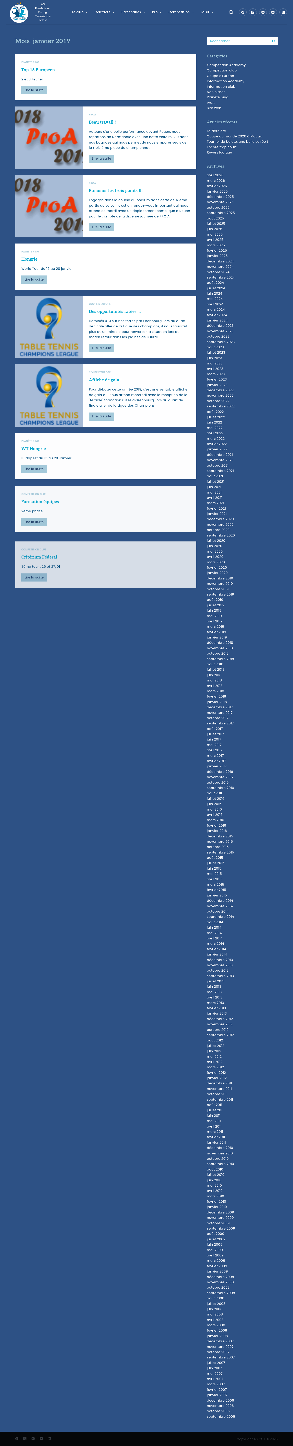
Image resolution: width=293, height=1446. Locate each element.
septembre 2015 (220, 852)
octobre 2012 (218, 1029)
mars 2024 (216, 309)
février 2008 (217, 1330)
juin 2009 (215, 1244)
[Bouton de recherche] (274, 41)
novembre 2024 (220, 266)
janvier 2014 (217, 954)
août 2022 (215, 411)
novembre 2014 (220, 906)
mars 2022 (216, 438)
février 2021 (216, 508)
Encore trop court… (223, 147)
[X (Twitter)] (253, 12)
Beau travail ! (102, 123)
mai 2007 (215, 1373)
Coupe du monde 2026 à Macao (234, 136)
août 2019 (215, 599)
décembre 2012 (220, 1019)
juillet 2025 (216, 223)
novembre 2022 (220, 395)
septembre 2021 (220, 470)
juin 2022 (214, 422)
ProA (92, 116)
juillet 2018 (216, 669)
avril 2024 (215, 304)
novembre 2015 (220, 841)
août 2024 (215, 282)
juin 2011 (214, 1115)
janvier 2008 (217, 1336)
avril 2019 (215, 621)
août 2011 (214, 1105)
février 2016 (216, 825)
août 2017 (215, 728)
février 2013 (216, 1008)
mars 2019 (215, 626)
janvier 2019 (217, 637)
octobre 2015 (218, 847)
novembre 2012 (220, 1024)
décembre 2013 (220, 960)
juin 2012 (214, 1051)
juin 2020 (214, 546)
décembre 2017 (220, 707)
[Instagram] (263, 12)
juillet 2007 (216, 1362)
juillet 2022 (216, 417)
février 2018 (216, 696)
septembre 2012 (220, 1035)
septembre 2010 (220, 1164)
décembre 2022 (220, 390)
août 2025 (215, 218)
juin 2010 (214, 1180)
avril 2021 (214, 497)
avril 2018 (215, 686)
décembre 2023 (220, 325)
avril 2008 (215, 1320)
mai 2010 (214, 1185)
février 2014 (216, 949)
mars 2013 (215, 1003)
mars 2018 (215, 691)
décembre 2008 (220, 1277)
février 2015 (216, 890)
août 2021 (215, 476)
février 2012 (216, 1072)
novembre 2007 (220, 1346)
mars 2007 (216, 1384)
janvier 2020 (217, 573)
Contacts (105, 12)
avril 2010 (215, 1190)
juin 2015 (214, 868)
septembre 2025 (221, 213)
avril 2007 (215, 1379)
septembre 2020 (221, 535)
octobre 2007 (218, 1352)
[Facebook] (243, 12)
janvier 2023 (217, 385)
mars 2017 (215, 755)
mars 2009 (216, 1260)
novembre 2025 (220, 202)
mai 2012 (214, 1056)
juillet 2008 (216, 1303)
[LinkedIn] (283, 12)
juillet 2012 (215, 1045)
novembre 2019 (220, 583)
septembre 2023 (221, 342)
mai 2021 (214, 492)
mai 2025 (215, 234)
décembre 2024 (220, 261)
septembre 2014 (220, 916)
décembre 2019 (220, 578)
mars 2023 (216, 374)
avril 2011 (214, 1126)
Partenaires (134, 12)
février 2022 (217, 444)
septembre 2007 (221, 1357)
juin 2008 (215, 1309)
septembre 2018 (220, 659)
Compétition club (222, 70)
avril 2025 (215, 239)
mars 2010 (215, 1196)
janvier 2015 (217, 895)
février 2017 (216, 761)
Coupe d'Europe (220, 76)
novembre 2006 (220, 1405)
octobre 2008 (218, 1287)
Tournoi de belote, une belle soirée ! (237, 141)
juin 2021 (214, 487)
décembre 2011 (219, 1083)
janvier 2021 (217, 513)
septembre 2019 (220, 594)
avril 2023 (215, 368)
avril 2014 (215, 938)
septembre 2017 (220, 723)
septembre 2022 (221, 406)
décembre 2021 (220, 454)
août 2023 (215, 347)
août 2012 (215, 1040)
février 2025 (217, 250)
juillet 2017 (215, 734)
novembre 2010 (220, 1153)
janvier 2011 (216, 1142)
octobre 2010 (218, 1158)
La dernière (216, 131)
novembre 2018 (220, 648)
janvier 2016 (217, 830)
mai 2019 (214, 616)
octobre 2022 (218, 401)
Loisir (208, 12)
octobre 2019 (218, 589)
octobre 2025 (218, 207)
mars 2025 (216, 245)
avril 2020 (215, 556)
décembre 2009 (220, 1212)
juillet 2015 (215, 863)
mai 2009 (215, 1250)
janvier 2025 (217, 255)
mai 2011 (214, 1121)
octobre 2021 (218, 465)
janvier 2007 (217, 1395)
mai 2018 (214, 680)
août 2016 (215, 793)
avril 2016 (215, 814)
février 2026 (217, 186)
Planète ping (30, 62)
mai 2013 (214, 992)
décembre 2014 (220, 900)
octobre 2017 (217, 718)
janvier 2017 (217, 766)
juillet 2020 (216, 540)
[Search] (231, 12)
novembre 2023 (220, 331)
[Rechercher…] (238, 41)
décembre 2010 (220, 1147)
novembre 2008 (220, 1282)
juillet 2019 (215, 605)
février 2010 (216, 1201)
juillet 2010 (215, 1174)
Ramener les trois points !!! (116, 204)
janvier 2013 (217, 1013)
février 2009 (217, 1266)
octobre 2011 (217, 1094)
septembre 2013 (220, 976)
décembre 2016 (220, 771)
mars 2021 (215, 503)
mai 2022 (215, 428)
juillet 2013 (215, 981)
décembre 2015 (220, 836)
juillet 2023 (216, 352)
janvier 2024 (217, 320)
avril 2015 (215, 879)
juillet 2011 (215, 1110)
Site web (214, 108)
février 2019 (216, 632)
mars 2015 (215, 884)
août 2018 (215, 664)
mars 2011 (215, 1131)
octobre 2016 (218, 782)
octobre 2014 (218, 911)
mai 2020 (215, 551)
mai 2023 (215, 363)
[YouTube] (273, 12)
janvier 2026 (217, 191)
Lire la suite (35, 91)
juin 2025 (214, 229)
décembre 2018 (220, 642)
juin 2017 (214, 739)
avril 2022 (215, 433)
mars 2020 (216, 562)
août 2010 (215, 1169)
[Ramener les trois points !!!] (49, 220)
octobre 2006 (218, 1411)
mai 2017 (214, 745)
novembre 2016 (220, 777)
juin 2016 (214, 804)
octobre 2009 (218, 1223)
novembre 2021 (220, 460)
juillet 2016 (216, 798)
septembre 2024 (221, 277)
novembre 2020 (220, 524)
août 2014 (215, 922)
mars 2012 (215, 1067)
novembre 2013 (220, 965)
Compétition (181, 12)
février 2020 (217, 567)
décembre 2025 (220, 196)
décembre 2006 (220, 1400)
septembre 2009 (221, 1228)
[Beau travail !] (49, 139)
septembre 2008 (221, 1293)
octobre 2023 (218, 336)
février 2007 (217, 1389)
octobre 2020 (218, 530)
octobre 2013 (218, 970)
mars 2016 (215, 820)
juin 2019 (214, 610)
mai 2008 (215, 1314)
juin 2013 (214, 986)
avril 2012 (214, 1062)
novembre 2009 (220, 1217)
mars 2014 (215, 943)
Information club (221, 86)
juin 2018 (214, 675)
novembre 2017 (220, 712)
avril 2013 (215, 997)
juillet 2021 (215, 481)
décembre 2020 (220, 519)
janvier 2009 (217, 1271)
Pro (157, 12)
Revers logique (219, 152)
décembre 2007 (220, 1341)
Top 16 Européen (38, 70)
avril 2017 (214, 750)
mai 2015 (214, 873)
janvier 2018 (217, 702)
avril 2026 (215, 175)
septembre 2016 (220, 788)
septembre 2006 (221, 1416)
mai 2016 (214, 809)
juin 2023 (214, 358)
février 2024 (217, 315)
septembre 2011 (220, 1099)
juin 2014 (214, 927)
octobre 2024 (218, 272)
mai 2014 (214, 933)
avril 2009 (215, 1255)
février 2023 (217, 379)
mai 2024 (215, 298)
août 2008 (215, 1298)
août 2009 (215, 1233)
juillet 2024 (216, 288)
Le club (80, 12)
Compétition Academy (226, 65)
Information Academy (226, 81)
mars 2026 (216, 180)
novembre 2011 (219, 1088)
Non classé (216, 92)
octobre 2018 (218, 653)
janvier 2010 (217, 1207)
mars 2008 (216, 1325)
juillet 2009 (216, 1239)
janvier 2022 (217, 449)
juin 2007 (214, 1368)
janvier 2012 (217, 1078)
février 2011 (216, 1137)
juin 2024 (214, 293)
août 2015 (215, 857)
